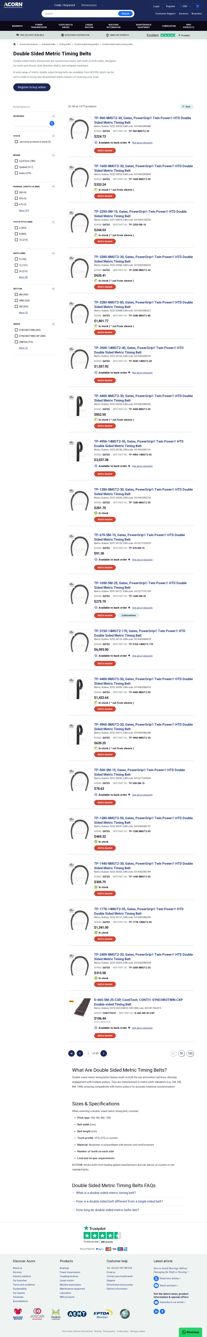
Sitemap (97, 1331)
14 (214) (21, 239)
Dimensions (89, 5)
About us (17, 1268)
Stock (16, 136)
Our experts (19, 1293)
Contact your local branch (120, 1276)
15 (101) (21, 265)
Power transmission (39, 25)
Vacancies (18, 1297)
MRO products (188, 25)
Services (183, 13)
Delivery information (117, 1288)
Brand (16, 155)
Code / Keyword (64, 5)
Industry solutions (22, 1276)
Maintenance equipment (143, 25)
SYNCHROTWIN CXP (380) (30, 335)
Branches (197, 13)
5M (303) (21, 306)
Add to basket (105, 150)
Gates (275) (23, 173)
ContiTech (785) (25, 160)
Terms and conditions (24, 1284)
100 (190, 1053)
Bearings (17, 26)
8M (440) (21, 294)
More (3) (23, 312)
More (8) (23, 277)
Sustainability (20, 1288)
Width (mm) (19, 253)
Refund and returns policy (120, 1284)
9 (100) (20, 259)
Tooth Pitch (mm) (22, 222)
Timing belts (65, 44)
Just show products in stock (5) (33, 141)
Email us (111, 1272)
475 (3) (20, 204)
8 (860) (20, 233)
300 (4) (20, 192)
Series (16, 324)
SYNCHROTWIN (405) (28, 329)
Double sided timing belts (86, 44)
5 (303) (20, 227)
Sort (188, 106)
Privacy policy (109, 1331)
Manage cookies (137, 1331)
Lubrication (169, 26)
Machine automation (113, 25)
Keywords (18, 116)
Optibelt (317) (24, 167)
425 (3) (20, 198)
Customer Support (165, 13)
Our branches (20, 1280)
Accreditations (20, 1301)
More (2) (23, 348)
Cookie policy (123, 1331)
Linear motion (89, 25)
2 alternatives (128, 615)
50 (181, 1053)
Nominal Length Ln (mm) (26, 186)
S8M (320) (22, 300)
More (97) (24, 210)
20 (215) (21, 271)
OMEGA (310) (24, 341)
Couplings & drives (66, 25)
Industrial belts (48, 44)
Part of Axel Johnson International (77, 1331)
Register (170, 6)
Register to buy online (32, 87)
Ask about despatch (142, 142)
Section (17, 289)
